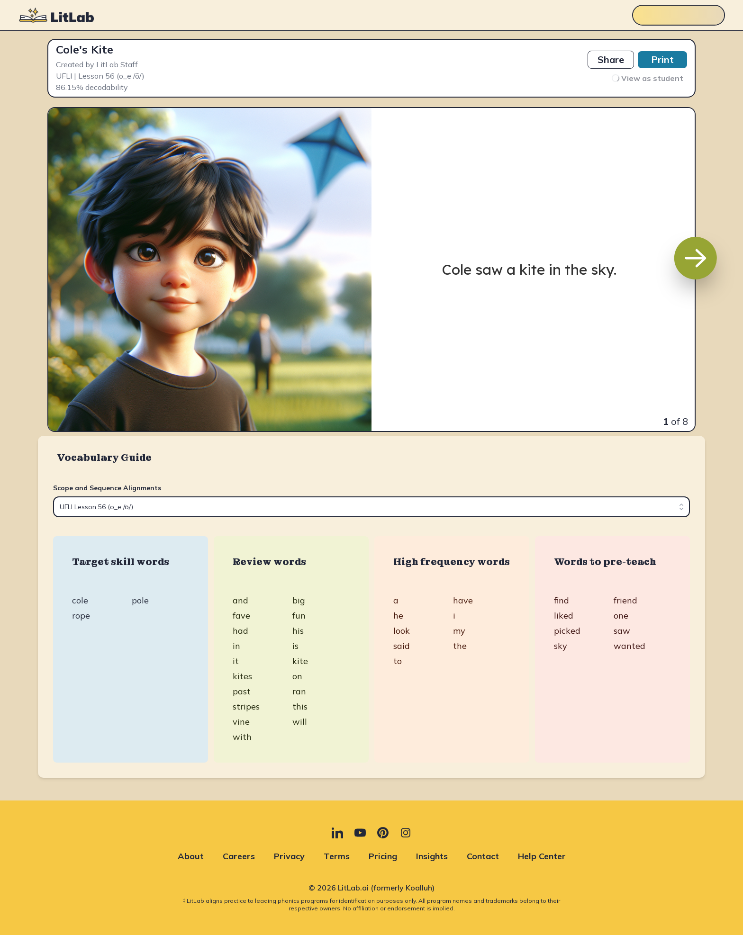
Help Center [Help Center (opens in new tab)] (542, 856)
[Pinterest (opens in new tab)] (383, 832)
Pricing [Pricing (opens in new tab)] (383, 856)
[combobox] (371, 506)
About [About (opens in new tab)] (191, 856)
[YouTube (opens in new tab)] (360, 832)
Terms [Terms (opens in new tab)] (337, 856)
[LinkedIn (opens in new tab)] (337, 832)
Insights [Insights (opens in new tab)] (432, 856)
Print (662, 59)
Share (611, 59)
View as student (647, 78)
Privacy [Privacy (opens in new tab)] (289, 856)
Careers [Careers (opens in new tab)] (239, 856)
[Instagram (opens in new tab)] (405, 832)
